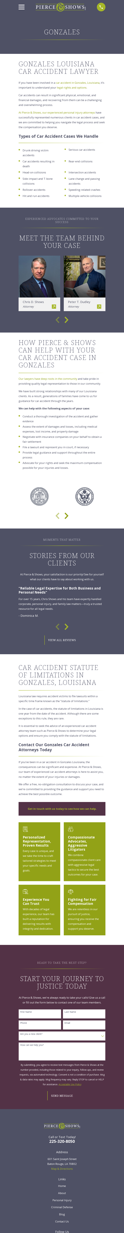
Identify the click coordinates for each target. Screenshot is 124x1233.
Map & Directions (62, 1169)
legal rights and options (72, 87)
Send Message (62, 1096)
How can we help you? (32, 1045)
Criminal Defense (62, 1207)
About (62, 1193)
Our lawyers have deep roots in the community (48, 379)
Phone (23, 1023)
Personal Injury (62, 1200)
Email (67, 1023)
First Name (26, 1012)
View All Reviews (62, 640)
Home (62, 1186)
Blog (62, 1214)
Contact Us (62, 1221)
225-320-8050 (62, 1141)
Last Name (70, 1012)
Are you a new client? (31, 1034)
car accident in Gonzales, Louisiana (77, 83)
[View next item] (66, 320)
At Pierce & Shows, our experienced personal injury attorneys (57, 112)
